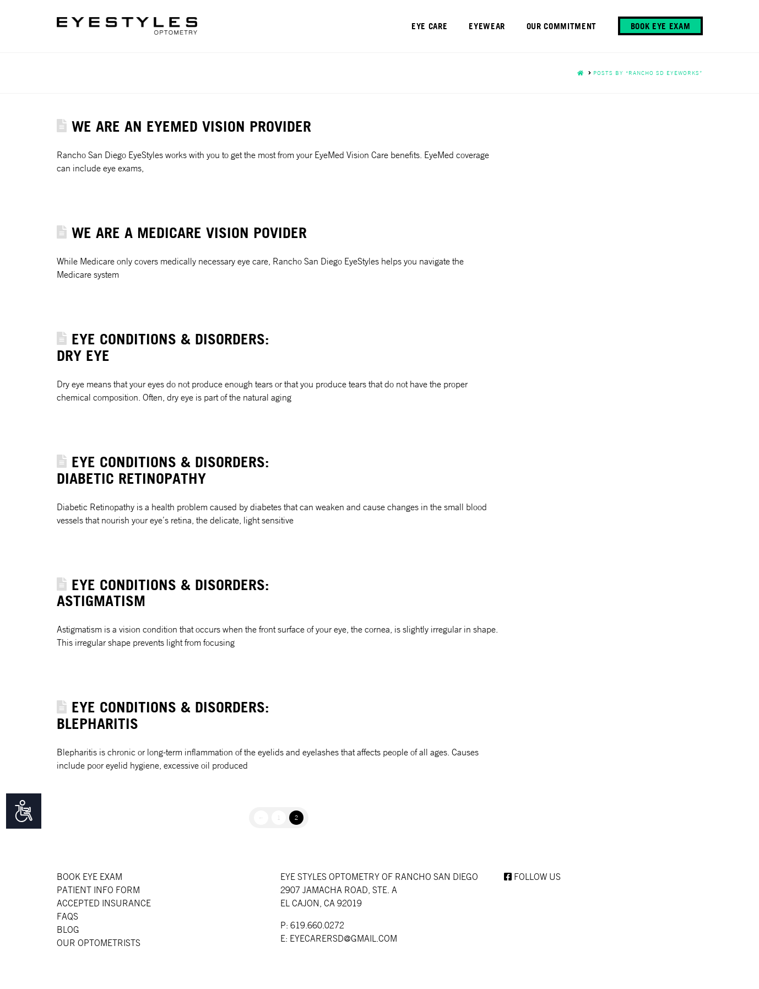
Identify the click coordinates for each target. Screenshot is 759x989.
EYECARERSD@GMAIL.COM (343, 938)
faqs (67, 916)
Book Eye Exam (89, 876)
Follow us (532, 876)
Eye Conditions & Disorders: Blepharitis (163, 715)
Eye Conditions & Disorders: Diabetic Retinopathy (163, 469)
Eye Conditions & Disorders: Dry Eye (163, 346)
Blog (68, 929)
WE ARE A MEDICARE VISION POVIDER (189, 232)
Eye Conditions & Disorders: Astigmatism (163, 592)
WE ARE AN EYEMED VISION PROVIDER (191, 126)
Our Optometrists (98, 942)
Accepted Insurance (104, 903)
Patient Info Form (98, 889)
